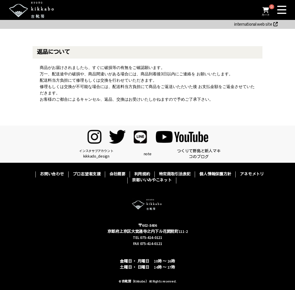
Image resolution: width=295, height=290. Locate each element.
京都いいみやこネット (151, 180)
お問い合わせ (52, 174)
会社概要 (117, 174)
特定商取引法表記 (175, 174)
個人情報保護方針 (215, 174)
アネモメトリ (252, 174)
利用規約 (142, 174)
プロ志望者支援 (87, 174)
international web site (256, 24)
